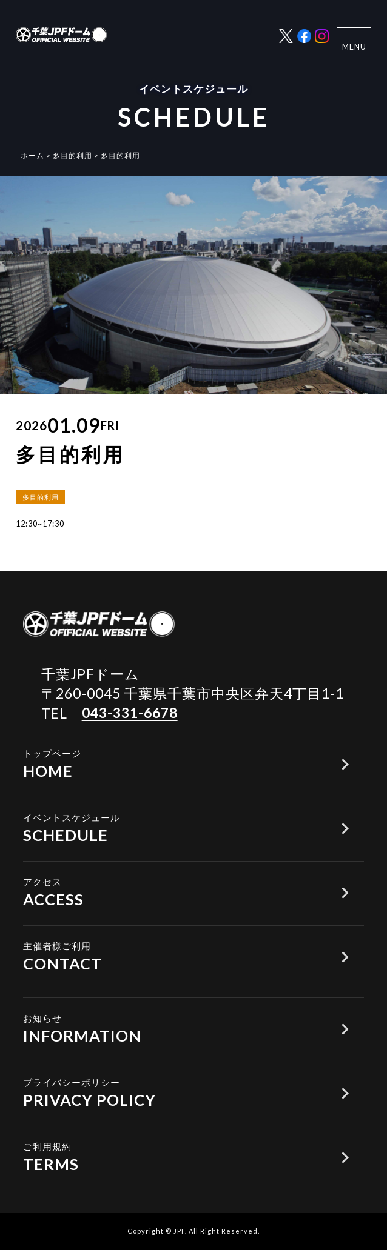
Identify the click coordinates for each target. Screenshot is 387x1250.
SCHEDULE (170, 826)
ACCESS (170, 890)
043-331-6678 (130, 713)
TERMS (170, 1155)
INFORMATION (170, 1027)
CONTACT (170, 954)
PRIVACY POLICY (170, 1091)
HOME (170, 762)
